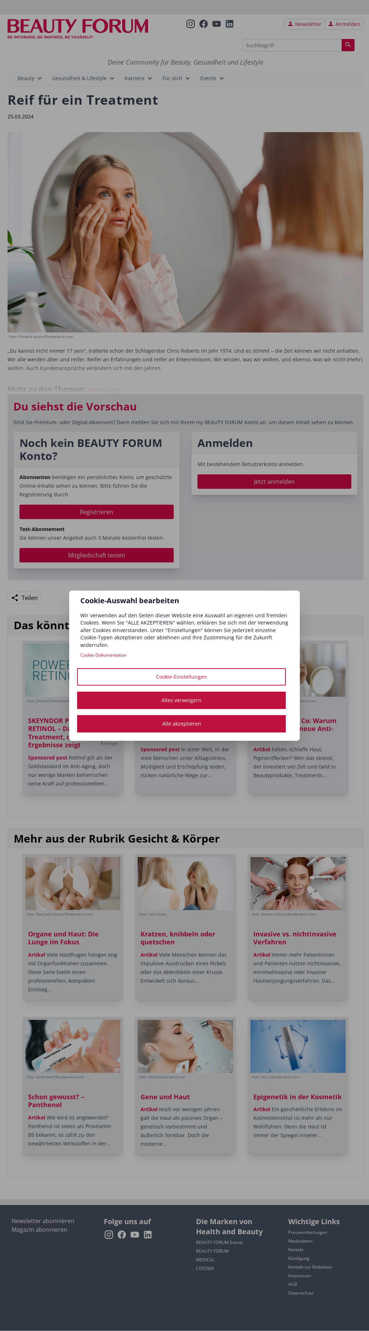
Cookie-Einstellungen (181, 676)
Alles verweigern (181, 700)
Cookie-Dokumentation (103, 655)
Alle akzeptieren (181, 723)
